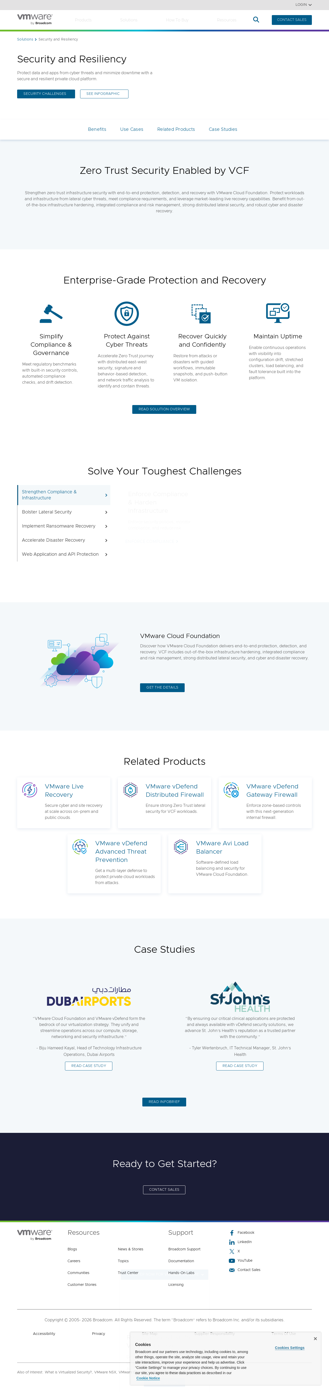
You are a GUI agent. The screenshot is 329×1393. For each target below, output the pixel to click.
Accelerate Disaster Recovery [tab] (65, 540)
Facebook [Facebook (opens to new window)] (241, 1233)
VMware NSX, (105, 1372)
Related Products (176, 129)
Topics (123, 1261)
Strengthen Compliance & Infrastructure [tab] (65, 495)
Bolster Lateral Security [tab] (65, 512)
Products (83, 20)
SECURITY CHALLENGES (44, 94)
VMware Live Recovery (64, 790)
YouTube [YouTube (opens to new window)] (240, 1261)
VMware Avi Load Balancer (222, 847)
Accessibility (44, 1334)
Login (303, 5)
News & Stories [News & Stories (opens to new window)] (130, 1249)
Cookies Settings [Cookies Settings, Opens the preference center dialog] (290, 1348)
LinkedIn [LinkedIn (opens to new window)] (240, 1242)
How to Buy (177, 20)
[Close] (315, 1338)
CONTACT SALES (292, 20)
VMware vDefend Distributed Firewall (175, 790)
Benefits (97, 129)
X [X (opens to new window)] (234, 1251)
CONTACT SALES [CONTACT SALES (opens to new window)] (164, 1189)
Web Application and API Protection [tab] (65, 554)
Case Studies (223, 129)
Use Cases (131, 129)
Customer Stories (82, 1285)
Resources (227, 20)
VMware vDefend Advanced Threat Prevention (121, 851)
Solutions (129, 20)
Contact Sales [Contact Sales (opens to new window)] (244, 1270)
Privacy (98, 1334)
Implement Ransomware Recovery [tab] (65, 526)
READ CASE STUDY (88, 1066)
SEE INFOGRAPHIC (103, 94)
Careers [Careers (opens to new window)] (74, 1261)
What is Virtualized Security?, (69, 1372)
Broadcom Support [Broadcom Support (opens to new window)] (184, 1249)
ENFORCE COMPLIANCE (150, 542)
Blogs (72, 1249)
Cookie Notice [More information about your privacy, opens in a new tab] (148, 1378)
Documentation (181, 1261)
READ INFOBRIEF (164, 1102)
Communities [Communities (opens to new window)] (78, 1273)
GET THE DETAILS (162, 687)
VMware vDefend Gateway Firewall (272, 790)
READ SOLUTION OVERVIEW (164, 409)
